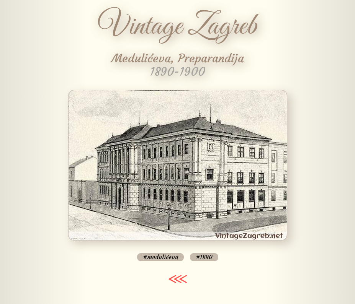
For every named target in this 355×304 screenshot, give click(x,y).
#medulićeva (160, 257)
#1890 (204, 257)
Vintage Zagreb (177, 27)
